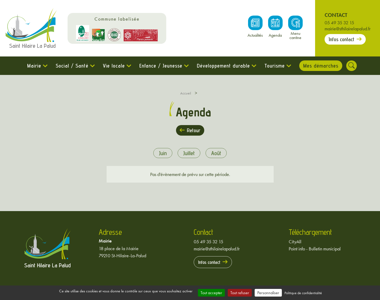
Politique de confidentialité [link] (303, 293)
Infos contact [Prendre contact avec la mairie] (341, 39)
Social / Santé (72, 66)
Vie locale (114, 66)
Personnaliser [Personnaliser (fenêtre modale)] (268, 293)
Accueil (185, 93)
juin (163, 153)
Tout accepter (211, 293)
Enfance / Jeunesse (160, 66)
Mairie (34, 66)
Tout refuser (239, 293)
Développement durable (223, 66)
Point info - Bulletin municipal (315, 249)
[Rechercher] (351, 65)
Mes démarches (320, 66)
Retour (193, 130)
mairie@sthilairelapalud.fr (347, 29)
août (216, 153)
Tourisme (274, 66)
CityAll (295, 242)
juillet (189, 153)
